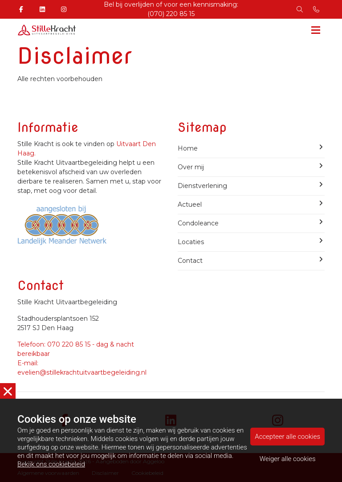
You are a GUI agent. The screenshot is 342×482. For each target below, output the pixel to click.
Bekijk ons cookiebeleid (51, 465)
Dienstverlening (251, 185)
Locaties (251, 241)
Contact (251, 260)
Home (251, 148)
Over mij (251, 167)
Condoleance (251, 223)
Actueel (251, 204)
